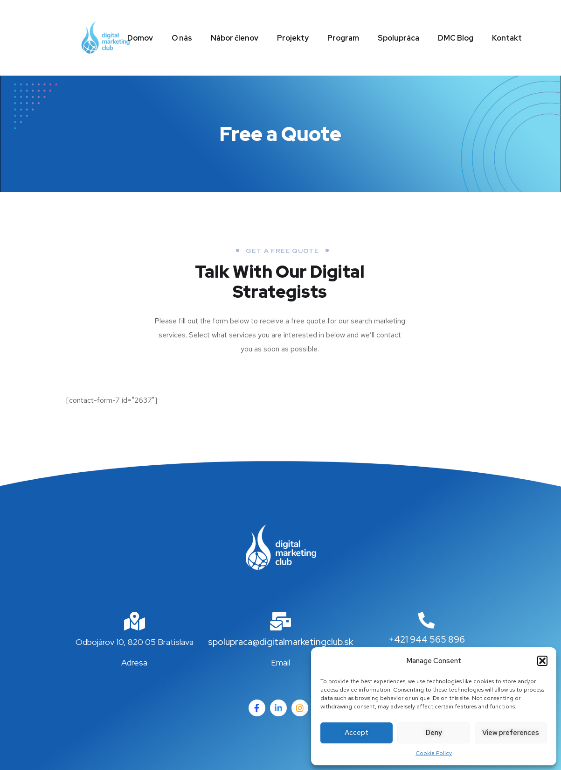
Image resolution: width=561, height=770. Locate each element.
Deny (433, 732)
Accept (356, 732)
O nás (182, 38)
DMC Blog (455, 38)
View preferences (510, 732)
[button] (542, 660)
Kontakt (507, 38)
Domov (140, 38)
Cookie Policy (434, 753)
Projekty (293, 38)
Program (343, 38)
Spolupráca (398, 38)
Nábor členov (234, 38)
